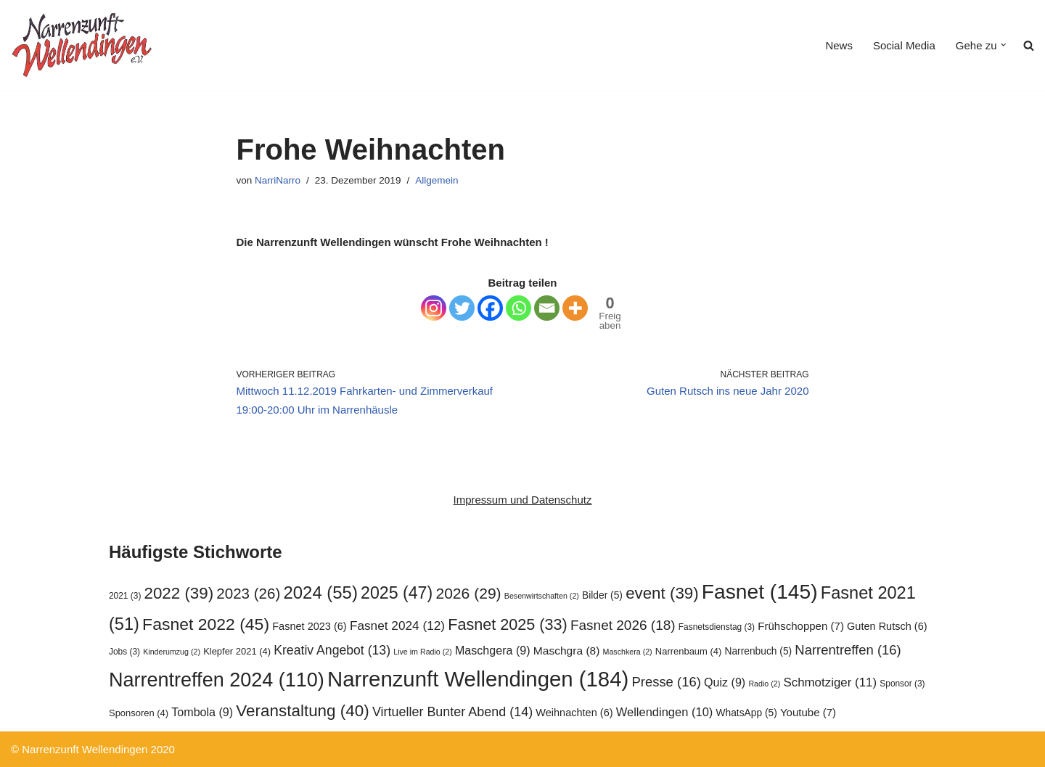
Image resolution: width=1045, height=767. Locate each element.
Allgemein (436, 180)
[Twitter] (462, 308)
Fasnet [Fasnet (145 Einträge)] (760, 591)
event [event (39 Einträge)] (662, 593)
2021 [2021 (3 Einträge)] (125, 596)
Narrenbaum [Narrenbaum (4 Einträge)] (688, 651)
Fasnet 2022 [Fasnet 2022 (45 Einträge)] (205, 624)
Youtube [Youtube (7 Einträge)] (808, 712)
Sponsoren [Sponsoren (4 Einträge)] (138, 712)
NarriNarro (277, 180)
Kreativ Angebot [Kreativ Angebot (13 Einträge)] (332, 650)
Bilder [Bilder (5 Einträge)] (602, 595)
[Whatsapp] (518, 308)
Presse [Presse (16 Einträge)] (665, 681)
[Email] (547, 308)
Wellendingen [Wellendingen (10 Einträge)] (664, 711)
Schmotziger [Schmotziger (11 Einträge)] (830, 682)
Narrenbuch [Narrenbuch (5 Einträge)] (758, 651)
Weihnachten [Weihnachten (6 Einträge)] (574, 712)
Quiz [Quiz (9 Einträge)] (724, 682)
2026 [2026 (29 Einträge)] (468, 593)
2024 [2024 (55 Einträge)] (321, 592)
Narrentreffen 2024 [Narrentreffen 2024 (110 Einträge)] (216, 680)
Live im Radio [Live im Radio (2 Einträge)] (422, 651)
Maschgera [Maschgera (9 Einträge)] (492, 650)
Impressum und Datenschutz (523, 499)
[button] (1004, 45)
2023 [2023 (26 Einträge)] (248, 593)
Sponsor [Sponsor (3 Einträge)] (902, 683)
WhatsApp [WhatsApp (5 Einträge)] (746, 712)
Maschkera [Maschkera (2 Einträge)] (627, 651)
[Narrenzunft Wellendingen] (83, 45)
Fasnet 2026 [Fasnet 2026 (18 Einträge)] (623, 625)
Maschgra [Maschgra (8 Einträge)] (566, 650)
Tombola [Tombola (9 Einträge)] (202, 711)
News (839, 45)
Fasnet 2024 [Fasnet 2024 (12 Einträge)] (397, 625)
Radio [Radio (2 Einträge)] (764, 683)
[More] (575, 308)
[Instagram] (433, 308)
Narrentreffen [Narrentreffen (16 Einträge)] (848, 649)
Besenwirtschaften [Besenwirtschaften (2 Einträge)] (541, 595)
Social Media (904, 45)
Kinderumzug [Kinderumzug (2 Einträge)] (171, 651)
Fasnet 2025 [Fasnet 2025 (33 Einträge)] (507, 624)
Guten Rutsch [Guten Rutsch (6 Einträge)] (887, 626)
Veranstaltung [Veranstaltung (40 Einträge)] (302, 711)
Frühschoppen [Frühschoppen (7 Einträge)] (801, 626)
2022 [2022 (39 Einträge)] (179, 593)
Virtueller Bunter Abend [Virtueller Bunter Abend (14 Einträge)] (452, 712)
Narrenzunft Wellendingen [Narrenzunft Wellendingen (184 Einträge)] (477, 679)
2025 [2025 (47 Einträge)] (397, 592)
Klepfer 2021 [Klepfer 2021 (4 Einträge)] (237, 651)
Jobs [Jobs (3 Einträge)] (124, 652)
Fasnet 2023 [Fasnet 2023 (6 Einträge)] (309, 626)
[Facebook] (490, 308)
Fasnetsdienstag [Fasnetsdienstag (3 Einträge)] (717, 627)
